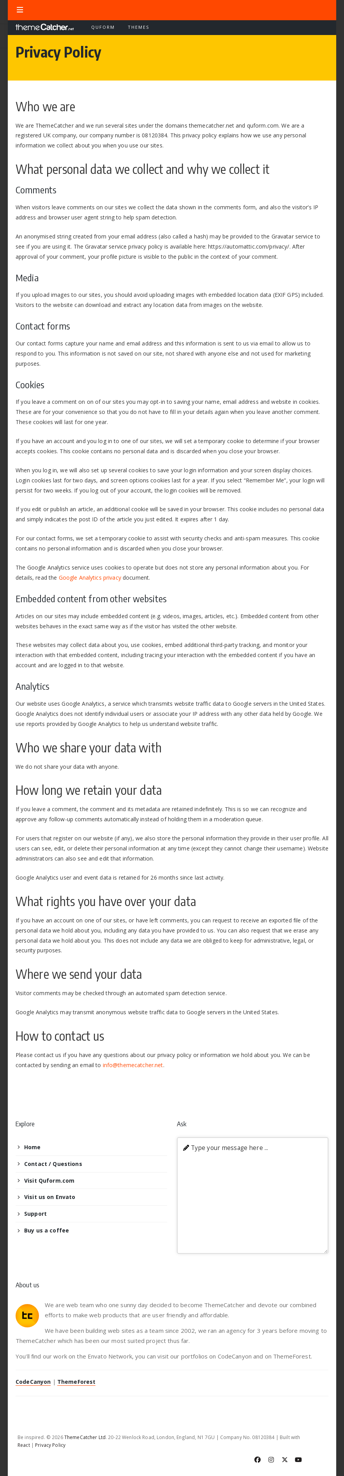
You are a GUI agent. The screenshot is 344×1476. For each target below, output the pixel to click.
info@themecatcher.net (133, 1065)
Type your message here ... (229, 1148)
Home (32, 1147)
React (24, 1445)
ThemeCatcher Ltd (85, 1437)
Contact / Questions (53, 1163)
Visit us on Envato (50, 1197)
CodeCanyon (33, 1381)
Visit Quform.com (49, 1180)
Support (35, 1213)
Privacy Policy (50, 1445)
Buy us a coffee (46, 1230)
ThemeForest (76, 1381)
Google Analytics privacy (90, 577)
